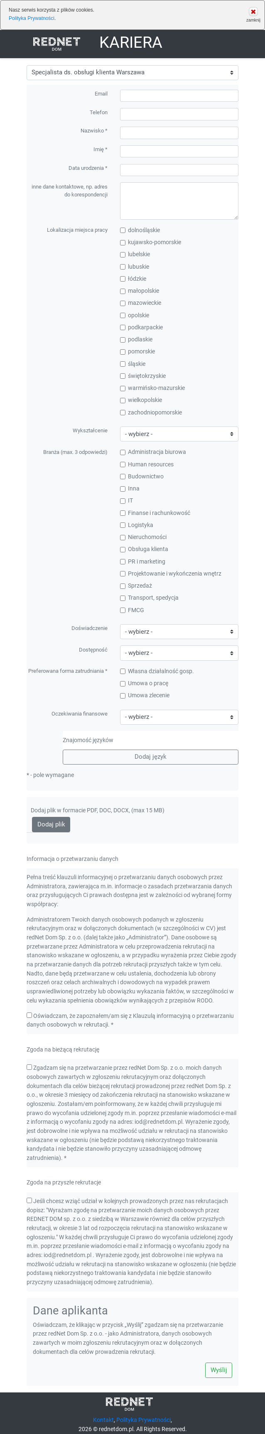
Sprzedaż (136, 585)
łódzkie (133, 278)
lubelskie (135, 254)
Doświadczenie (89, 628)
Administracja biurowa (153, 452)
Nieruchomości (143, 537)
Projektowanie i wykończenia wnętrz (170, 573)
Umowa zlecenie (144, 695)
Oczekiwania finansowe (80, 714)
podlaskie (136, 339)
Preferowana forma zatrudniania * (68, 671)
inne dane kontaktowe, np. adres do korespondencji (70, 190)
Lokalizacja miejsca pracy (77, 230)
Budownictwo (142, 476)
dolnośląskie (140, 230)
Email (101, 94)
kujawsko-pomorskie (150, 242)
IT (126, 500)
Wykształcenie (90, 430)
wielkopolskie (141, 400)
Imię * (100, 149)
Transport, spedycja (149, 597)
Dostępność (93, 649)
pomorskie (137, 351)
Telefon (99, 112)
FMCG (132, 610)
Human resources (147, 464)
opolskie (134, 315)
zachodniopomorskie (151, 412)
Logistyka (136, 525)
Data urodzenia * (88, 168)
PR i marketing (142, 561)
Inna (130, 488)
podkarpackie (141, 327)
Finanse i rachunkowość (155, 513)
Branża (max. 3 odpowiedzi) (75, 452)
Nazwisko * (94, 130)
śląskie (132, 364)
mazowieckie (140, 302)
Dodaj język (151, 756)
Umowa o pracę (144, 683)
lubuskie (134, 266)
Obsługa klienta (144, 549)
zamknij (253, 14)
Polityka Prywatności (31, 18)
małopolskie (139, 290)
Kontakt (103, 1420)
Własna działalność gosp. (157, 671)
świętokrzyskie (143, 376)
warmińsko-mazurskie (152, 388)
